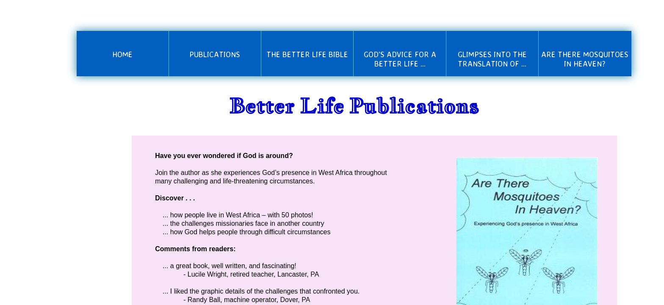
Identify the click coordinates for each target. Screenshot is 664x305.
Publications (214, 54)
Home (122, 54)
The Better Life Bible (307, 54)
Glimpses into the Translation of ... (492, 59)
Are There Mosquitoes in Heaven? (584, 59)
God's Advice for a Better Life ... (400, 59)
